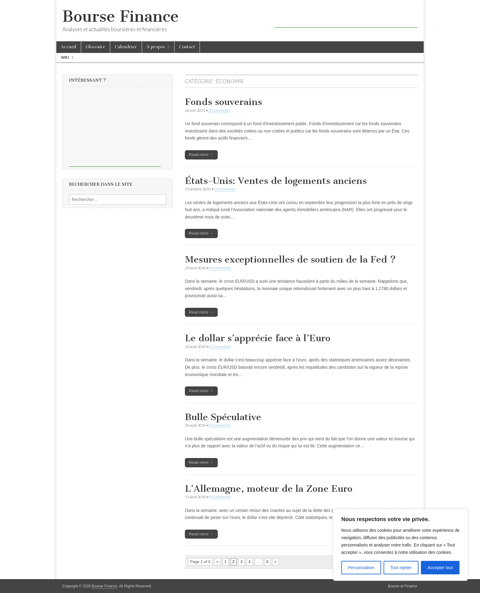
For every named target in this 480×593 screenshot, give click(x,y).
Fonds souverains (223, 101)
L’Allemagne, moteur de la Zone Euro (268, 488)
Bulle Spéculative (223, 417)
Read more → (201, 154)
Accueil (68, 47)
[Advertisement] (346, 18)
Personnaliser (361, 567)
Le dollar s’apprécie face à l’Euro (257, 338)
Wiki (65, 57)
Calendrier (126, 47)
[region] (400, 545)
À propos (156, 47)
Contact (187, 47)
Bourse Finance (120, 16)
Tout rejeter (401, 567)
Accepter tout (440, 567)
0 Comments (219, 110)
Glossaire (95, 47)
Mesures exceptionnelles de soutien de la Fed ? (290, 259)
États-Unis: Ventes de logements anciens (276, 180)
